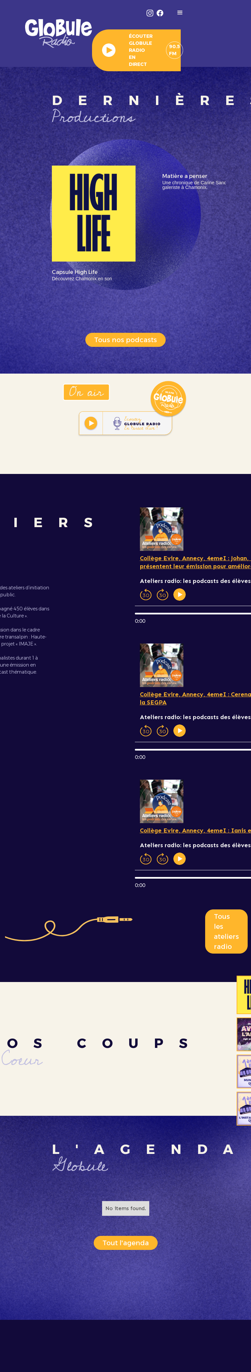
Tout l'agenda (125, 1243)
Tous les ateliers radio (226, 931)
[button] (180, 13)
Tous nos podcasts (125, 340)
